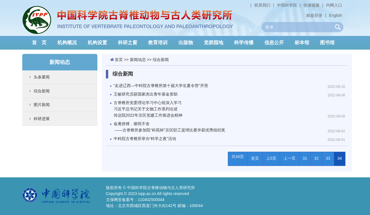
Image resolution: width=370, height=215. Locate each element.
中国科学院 (287, 5)
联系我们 (262, 5)
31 (305, 158)
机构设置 (97, 42)
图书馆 (327, 42)
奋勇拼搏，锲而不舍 (219, 127)
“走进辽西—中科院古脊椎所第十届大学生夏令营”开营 (161, 85)
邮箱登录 (314, 15)
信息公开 (274, 42)
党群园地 (213, 42)
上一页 (289, 158)
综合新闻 (42, 91)
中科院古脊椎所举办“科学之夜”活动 (145, 138)
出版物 (185, 42)
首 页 (39, 42)
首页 (119, 59)
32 (316, 158)
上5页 (271, 158)
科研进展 (42, 118)
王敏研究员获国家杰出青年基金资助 (146, 94)
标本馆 (302, 42)
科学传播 (244, 42)
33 (328, 158)
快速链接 (311, 5)
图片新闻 (42, 104)
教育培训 (158, 42)
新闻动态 (138, 59)
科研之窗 (127, 42)
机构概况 (67, 42)
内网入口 (334, 5)
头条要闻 (42, 77)
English (335, 15)
